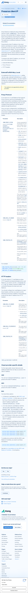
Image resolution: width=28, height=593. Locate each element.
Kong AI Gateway (19, 538)
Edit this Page (13, 476)
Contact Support (6, 503)
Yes (3, 471)
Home (2, 8)
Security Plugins (5, 557)
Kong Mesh (17, 540)
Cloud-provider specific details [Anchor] (11, 365)
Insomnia (17, 542)
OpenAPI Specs (18, 544)
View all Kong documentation (8, 479)
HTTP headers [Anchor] (6, 276)
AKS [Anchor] (2, 383)
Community (4, 566)
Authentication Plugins (7, 555)
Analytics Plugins (5, 553)
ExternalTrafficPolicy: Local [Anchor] (10, 72)
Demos (3, 571)
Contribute (5, 493)
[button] (25, 267)
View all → (4, 561)
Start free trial (8, 527)
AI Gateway (4, 540)
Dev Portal (4, 544)
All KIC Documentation (8, 25)
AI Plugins (4, 551)
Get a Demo (18, 527)
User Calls (4, 573)
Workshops (4, 575)
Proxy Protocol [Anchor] (6, 95)
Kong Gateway (18, 536)
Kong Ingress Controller (9, 8)
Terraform (17, 557)
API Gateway (4, 538)
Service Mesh (5, 542)
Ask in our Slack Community (8, 501)
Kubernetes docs (15, 75)
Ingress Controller (19, 546)
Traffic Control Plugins (7, 559)
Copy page (5, 14)
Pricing (3, 546)
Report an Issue (5, 476)
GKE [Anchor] (2, 375)
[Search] (18, 2)
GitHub (3, 569)
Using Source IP (5, 51)
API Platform (4, 536)
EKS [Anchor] (2, 391)
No (8, 471)
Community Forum (6, 568)
